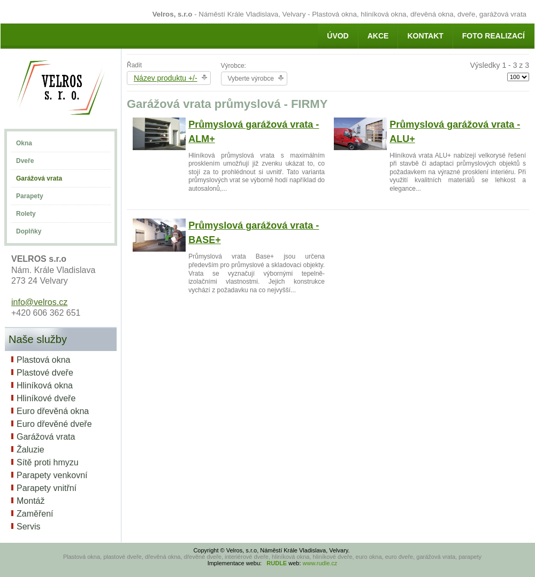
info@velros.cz (39, 302)
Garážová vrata (39, 178)
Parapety (29, 196)
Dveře (25, 161)
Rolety (26, 213)
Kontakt (425, 36)
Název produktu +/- (165, 78)
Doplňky (28, 231)
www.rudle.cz (320, 563)
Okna (24, 143)
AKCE (378, 36)
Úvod (337, 36)
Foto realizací (493, 36)
